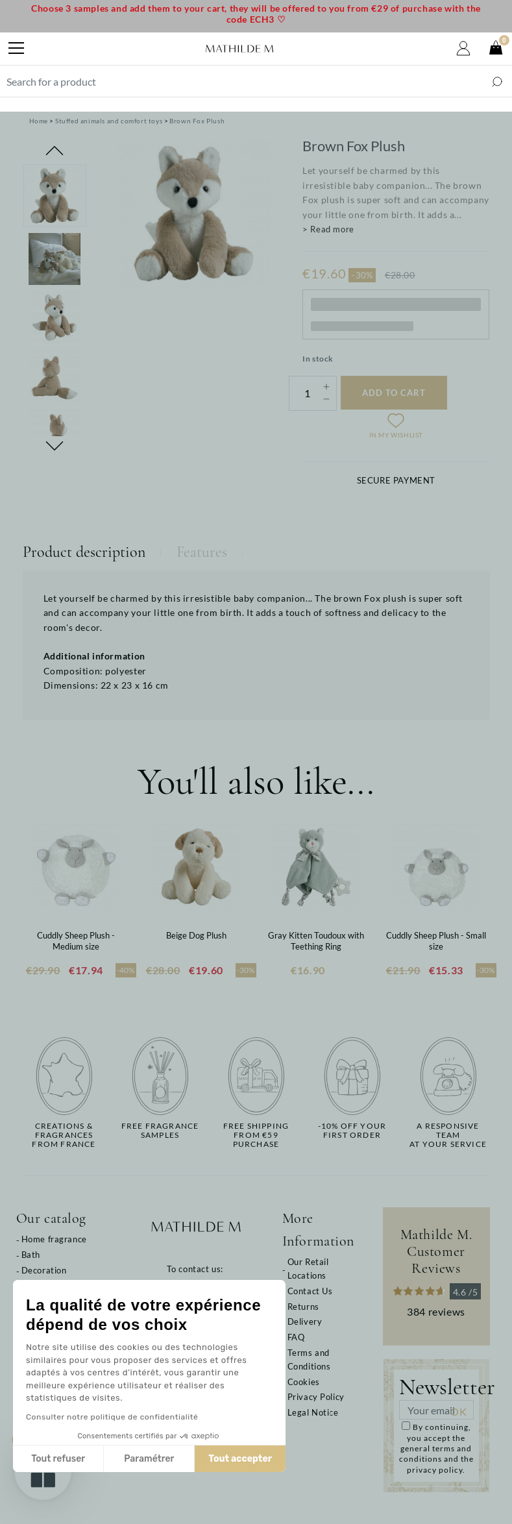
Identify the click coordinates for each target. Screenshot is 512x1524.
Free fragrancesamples (160, 1131)
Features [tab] (202, 552)
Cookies (303, 1382)
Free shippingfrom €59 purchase (256, 1135)
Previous (54, 150)
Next (54, 446)
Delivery (305, 1321)
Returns (303, 1306)
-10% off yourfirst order (352, 1131)
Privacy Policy (316, 1397)
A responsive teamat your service (448, 1135)
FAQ (296, 1337)
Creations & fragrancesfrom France (63, 1135)
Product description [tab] (84, 552)
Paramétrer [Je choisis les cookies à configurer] (76, 1458)
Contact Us (310, 1291)
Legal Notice (313, 1412)
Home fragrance (54, 1239)
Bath (30, 1254)
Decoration (44, 1270)
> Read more (328, 229)
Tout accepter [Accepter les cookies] (167, 1458)
